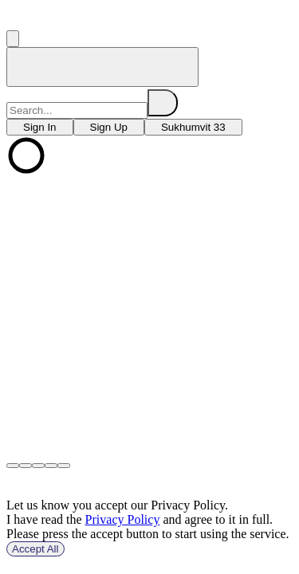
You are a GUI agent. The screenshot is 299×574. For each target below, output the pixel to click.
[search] (163, 102)
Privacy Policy (122, 519)
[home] (102, 67)
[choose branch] (39, 127)
